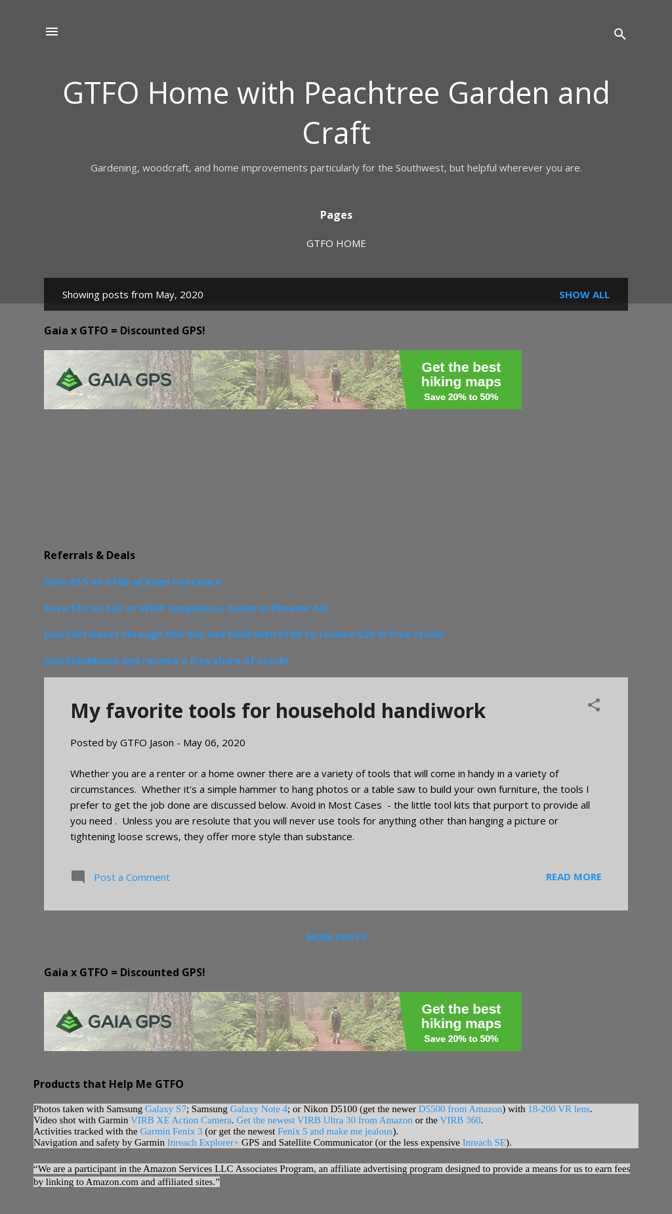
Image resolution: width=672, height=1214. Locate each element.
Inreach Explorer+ (203, 1142)
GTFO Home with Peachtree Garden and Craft (336, 112)
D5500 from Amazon (460, 1109)
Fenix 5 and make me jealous (335, 1131)
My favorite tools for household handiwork (278, 710)
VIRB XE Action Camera (181, 1120)
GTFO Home (336, 243)
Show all (584, 294)
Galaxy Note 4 (258, 1109)
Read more (574, 876)
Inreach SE (484, 1142)
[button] (594, 707)
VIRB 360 (460, 1120)
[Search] (620, 36)
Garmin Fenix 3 (171, 1131)
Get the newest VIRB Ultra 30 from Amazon (324, 1120)
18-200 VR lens (559, 1109)
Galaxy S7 (165, 1109)
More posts (336, 937)
